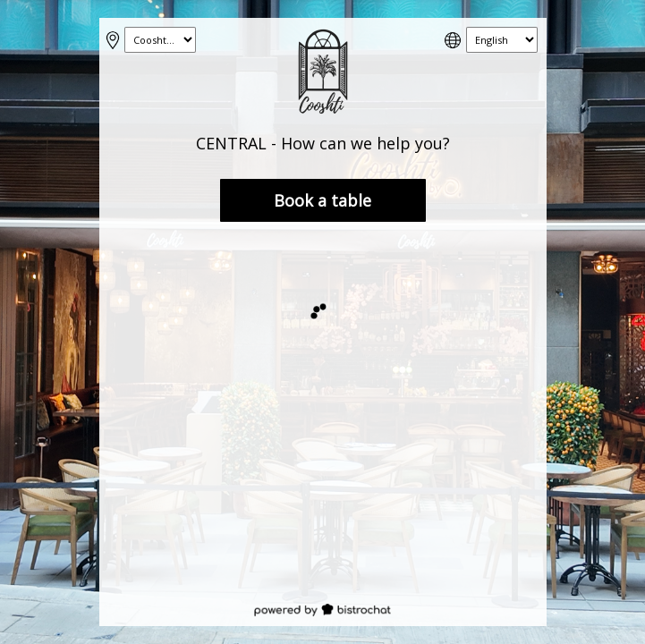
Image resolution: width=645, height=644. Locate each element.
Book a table (322, 200)
